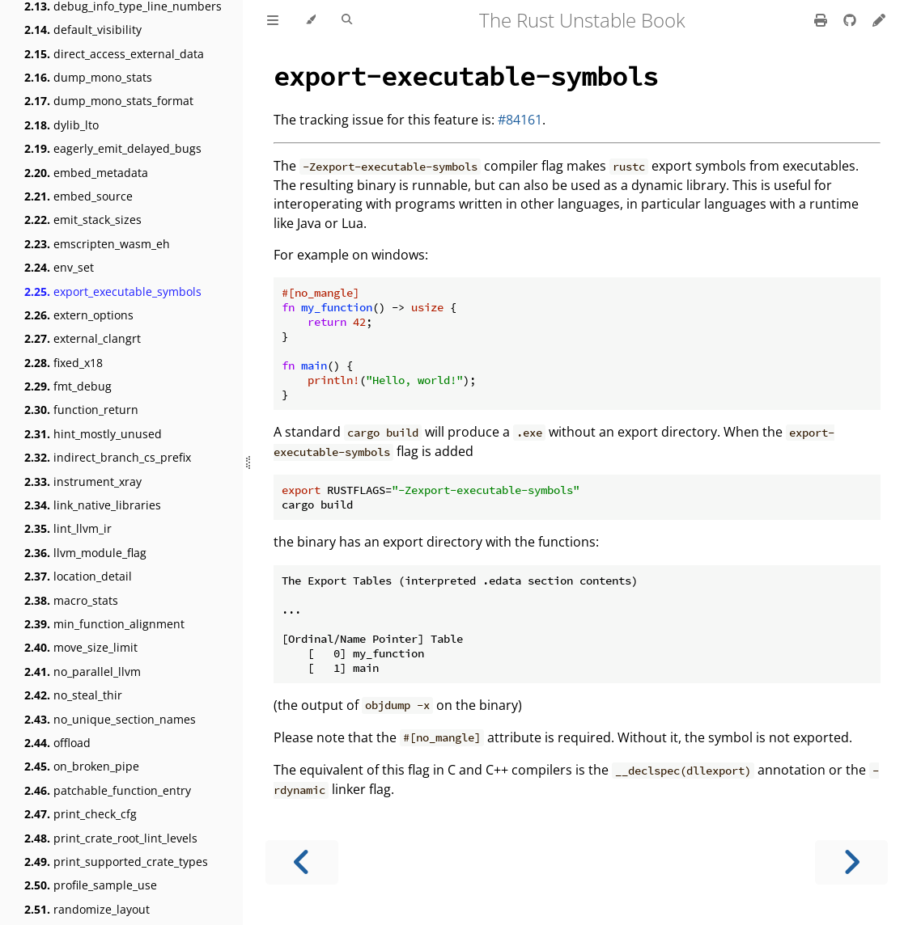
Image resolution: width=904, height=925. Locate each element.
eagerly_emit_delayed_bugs (113, 148)
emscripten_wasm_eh (97, 243)
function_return (81, 409)
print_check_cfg (80, 814)
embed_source (78, 196)
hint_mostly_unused (93, 433)
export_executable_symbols (113, 291)
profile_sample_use (90, 885)
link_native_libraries (92, 505)
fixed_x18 (63, 362)
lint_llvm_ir (68, 528)
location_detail (78, 576)
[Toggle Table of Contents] (272, 20)
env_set (59, 267)
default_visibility (83, 29)
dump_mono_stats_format (108, 100)
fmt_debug (68, 386)
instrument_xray (83, 481)
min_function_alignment (104, 623)
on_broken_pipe (81, 766)
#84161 (520, 120)
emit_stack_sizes (83, 219)
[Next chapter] (851, 862)
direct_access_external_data (114, 53)
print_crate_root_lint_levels (110, 838)
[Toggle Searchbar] (347, 20)
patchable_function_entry (107, 790)
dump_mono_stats (88, 77)
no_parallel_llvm (82, 671)
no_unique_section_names (110, 719)
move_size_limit (81, 647)
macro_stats (71, 600)
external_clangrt (82, 338)
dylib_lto (61, 125)
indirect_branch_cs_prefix (107, 457)
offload (57, 742)
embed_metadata (86, 172)
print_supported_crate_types (116, 861)
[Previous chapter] (301, 862)
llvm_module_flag (85, 552)
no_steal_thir (73, 695)
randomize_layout (87, 909)
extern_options (79, 315)
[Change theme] (310, 20)
